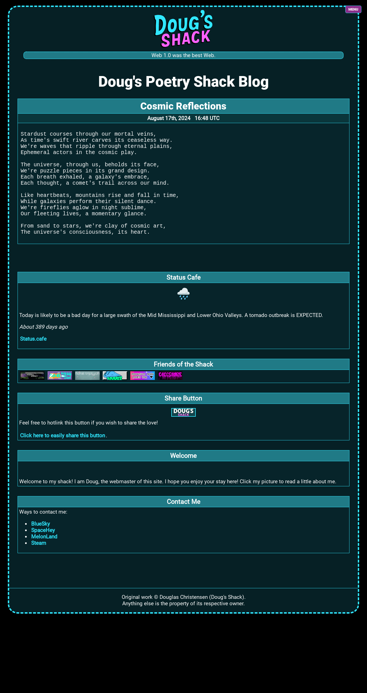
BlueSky (40, 547)
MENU (353, 9)
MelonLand (44, 560)
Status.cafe (33, 362)
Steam (38, 566)
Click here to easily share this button (62, 459)
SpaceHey (43, 554)
